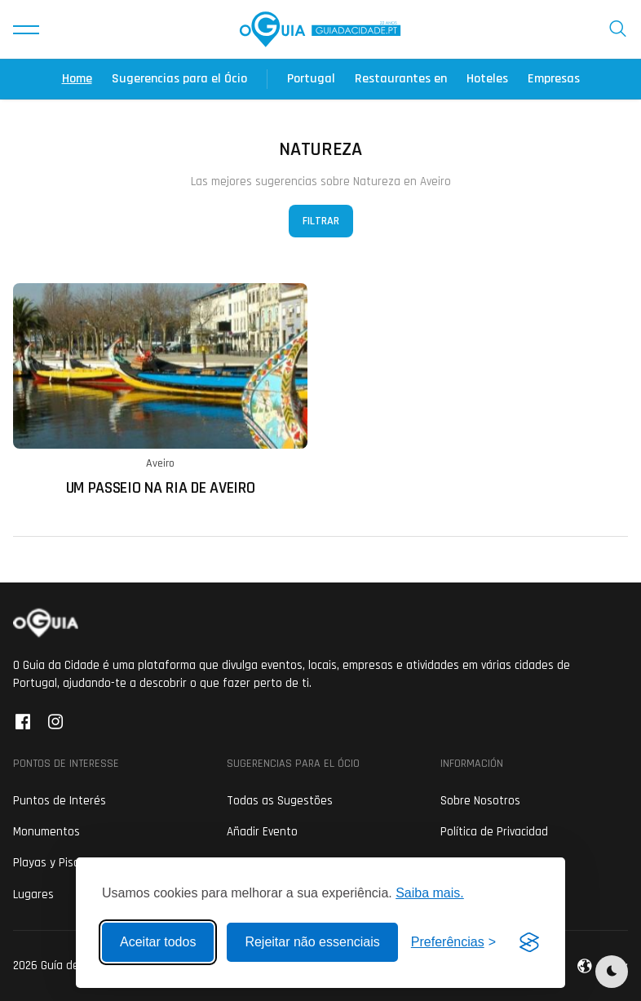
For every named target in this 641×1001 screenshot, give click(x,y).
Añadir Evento (262, 831)
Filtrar (321, 221)
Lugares (33, 894)
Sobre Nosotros (480, 800)
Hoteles (487, 78)
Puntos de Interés (59, 800)
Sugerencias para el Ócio (179, 78)
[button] (26, 29)
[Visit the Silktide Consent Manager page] (529, 942)
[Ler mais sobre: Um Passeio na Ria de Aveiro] (160, 390)
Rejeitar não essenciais (312, 942)
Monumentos (46, 831)
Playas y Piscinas (56, 862)
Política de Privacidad (494, 831)
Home (77, 78)
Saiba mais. (430, 893)
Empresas (554, 78)
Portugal (311, 78)
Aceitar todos (158, 942)
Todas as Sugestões (280, 800)
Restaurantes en (401, 78)
